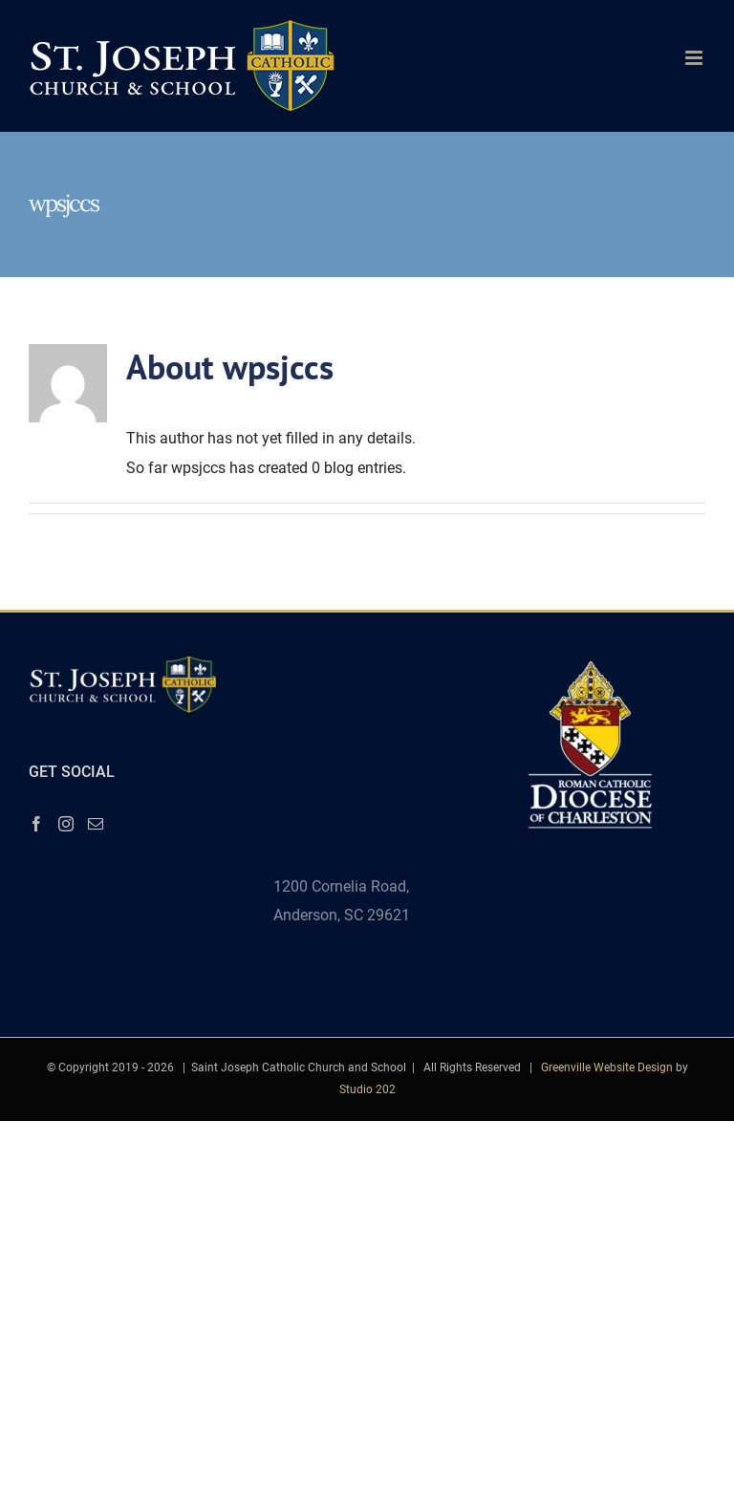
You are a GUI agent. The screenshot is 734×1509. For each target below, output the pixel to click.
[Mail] (95, 823)
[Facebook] (36, 823)
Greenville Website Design (607, 1067)
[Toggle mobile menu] (695, 58)
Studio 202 (367, 1089)
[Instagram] (66, 823)
